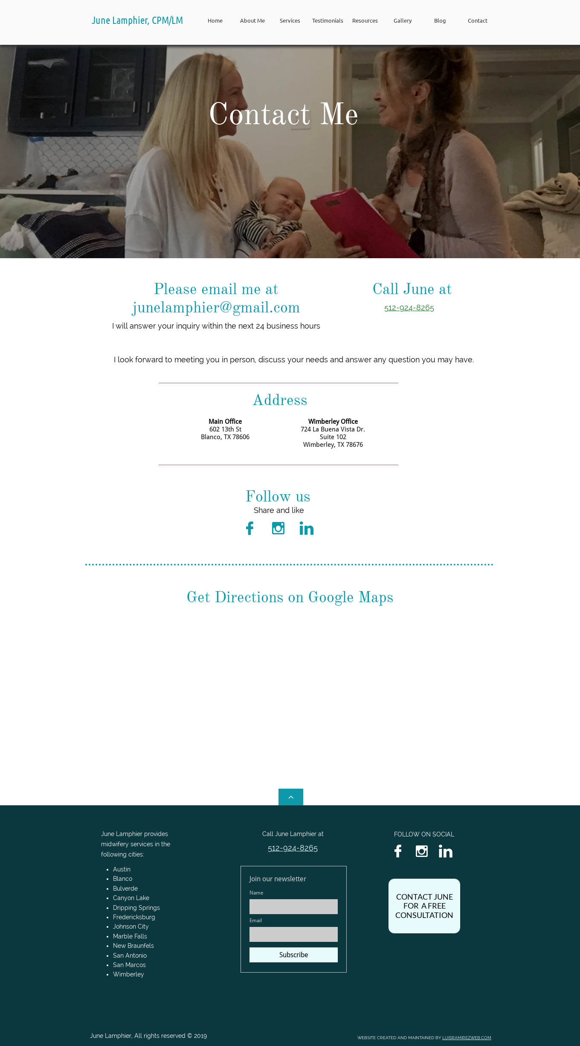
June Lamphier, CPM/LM (137, 20)
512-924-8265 (409, 307)
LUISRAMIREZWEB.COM (466, 1037)
